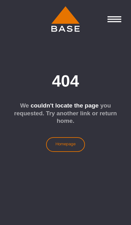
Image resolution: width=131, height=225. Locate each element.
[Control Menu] (114, 19)
